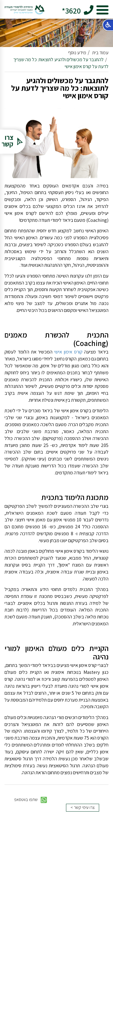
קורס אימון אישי (68, 352)
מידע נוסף (77, 52)
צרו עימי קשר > (83, 807)
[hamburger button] (102, 11)
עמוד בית (100, 52)
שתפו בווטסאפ (30, 800)
